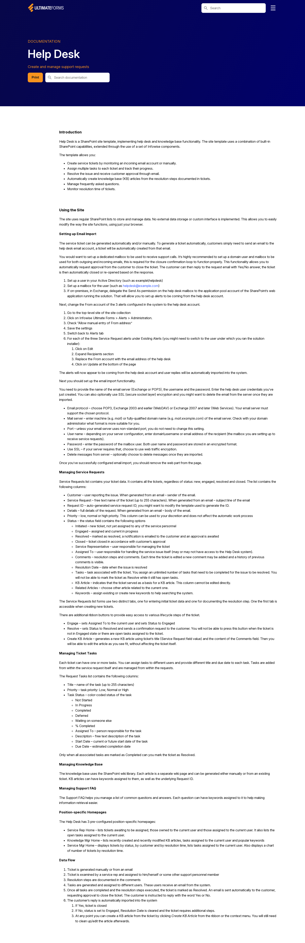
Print (35, 77)
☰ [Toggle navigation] (273, 8)
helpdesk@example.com (140, 286)
